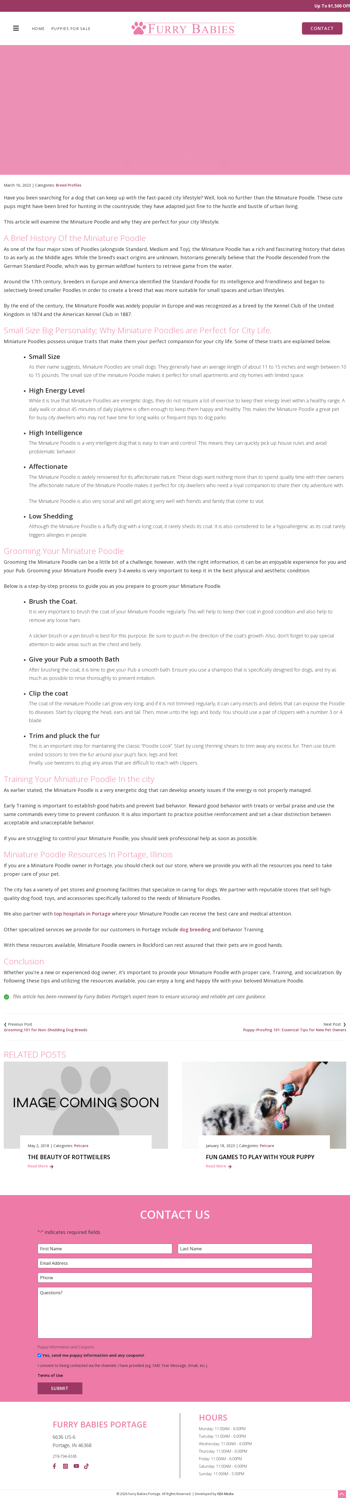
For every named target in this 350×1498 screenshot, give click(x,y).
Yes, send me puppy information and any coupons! (93, 1355)
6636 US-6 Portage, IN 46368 (72, 1441)
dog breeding (195, 929)
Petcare (81, 1145)
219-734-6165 (65, 1456)
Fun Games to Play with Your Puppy (260, 1157)
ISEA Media (225, 1494)
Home (38, 29)
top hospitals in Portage (82, 913)
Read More (38, 1166)
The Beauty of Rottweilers (69, 1157)
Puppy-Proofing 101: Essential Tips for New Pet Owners (294, 1029)
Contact (322, 28)
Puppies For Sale (70, 29)
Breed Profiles (68, 185)
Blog (100, 132)
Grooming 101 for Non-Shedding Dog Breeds (45, 1029)
